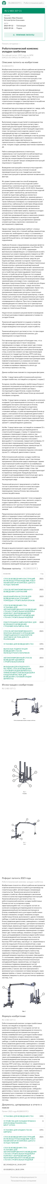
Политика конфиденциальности (24, 1177)
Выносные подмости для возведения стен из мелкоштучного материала (17, 651)
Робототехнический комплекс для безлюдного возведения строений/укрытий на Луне (20, 624)
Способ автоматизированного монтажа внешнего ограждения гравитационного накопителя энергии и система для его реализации (19, 635)
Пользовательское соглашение (23, 1181)
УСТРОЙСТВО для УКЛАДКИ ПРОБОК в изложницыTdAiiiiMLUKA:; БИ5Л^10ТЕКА (19, 1123)
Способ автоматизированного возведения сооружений (18, 591)
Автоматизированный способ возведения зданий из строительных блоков (18, 660)
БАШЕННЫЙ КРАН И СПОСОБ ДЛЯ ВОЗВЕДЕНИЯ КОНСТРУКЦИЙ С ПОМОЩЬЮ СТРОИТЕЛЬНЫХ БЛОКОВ (19, 598)
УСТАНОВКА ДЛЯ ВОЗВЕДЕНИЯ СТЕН (18, 644)
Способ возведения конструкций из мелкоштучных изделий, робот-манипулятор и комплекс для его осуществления (20, 582)
